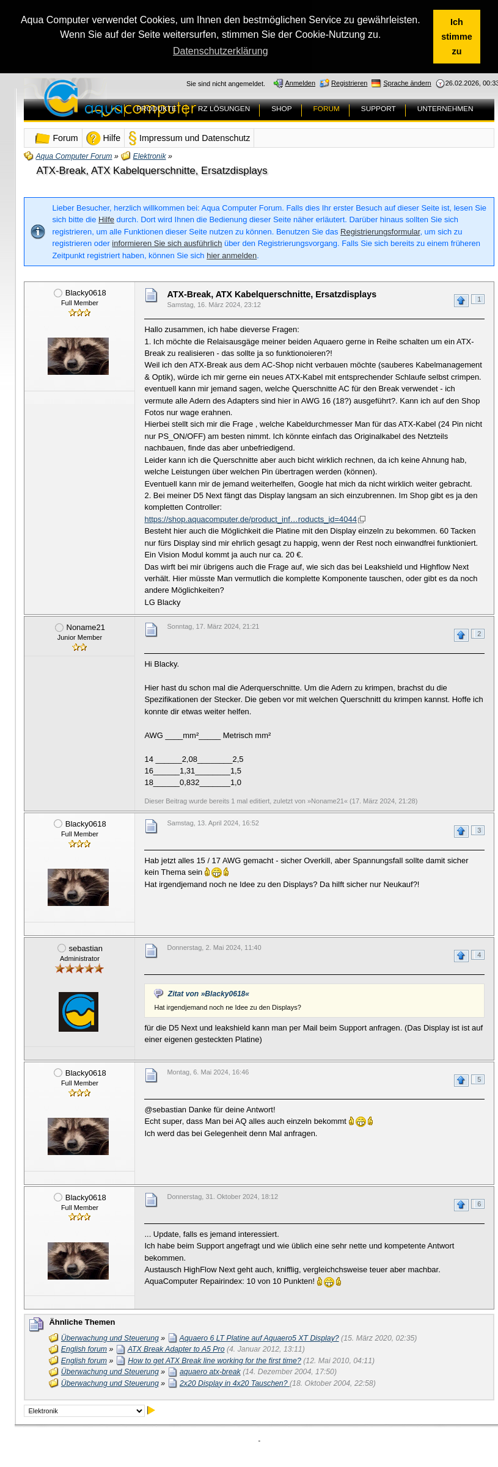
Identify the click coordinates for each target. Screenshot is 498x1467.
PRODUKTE (156, 108)
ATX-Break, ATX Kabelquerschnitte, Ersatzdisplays (151, 170)
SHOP (281, 108)
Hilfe (106, 219)
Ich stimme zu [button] (456, 36)
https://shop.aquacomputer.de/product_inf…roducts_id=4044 (250, 519)
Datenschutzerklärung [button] (220, 51)
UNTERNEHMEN (445, 108)
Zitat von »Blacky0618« (208, 994)
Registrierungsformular (380, 231)
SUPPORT (378, 108)
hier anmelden (232, 255)
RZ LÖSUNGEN (224, 108)
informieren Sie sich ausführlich (167, 243)
